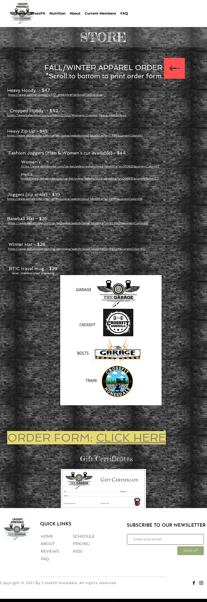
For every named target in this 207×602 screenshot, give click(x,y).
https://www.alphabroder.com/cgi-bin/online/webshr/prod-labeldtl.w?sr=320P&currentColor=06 (75, 199)
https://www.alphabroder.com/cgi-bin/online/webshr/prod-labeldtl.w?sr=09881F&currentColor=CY (90, 178)
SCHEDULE (84, 536)
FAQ (45, 559)
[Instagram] (201, 583)
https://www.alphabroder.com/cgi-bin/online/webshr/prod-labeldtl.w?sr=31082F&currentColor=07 (90, 166)
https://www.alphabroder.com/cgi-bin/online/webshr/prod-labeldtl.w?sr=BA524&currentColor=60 (76, 249)
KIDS (77, 551)
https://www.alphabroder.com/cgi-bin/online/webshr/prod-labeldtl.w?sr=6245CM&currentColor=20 (78, 223)
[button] (38, 13)
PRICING (81, 543)
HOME (47, 536)
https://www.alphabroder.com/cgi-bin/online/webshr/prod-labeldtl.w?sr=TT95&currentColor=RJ (75, 135)
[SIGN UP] (190, 550)
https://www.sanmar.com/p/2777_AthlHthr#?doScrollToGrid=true (55, 94)
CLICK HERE (131, 437)
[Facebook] (193, 583)
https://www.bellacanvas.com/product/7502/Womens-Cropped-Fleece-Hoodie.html (66, 115)
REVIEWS (50, 551)
